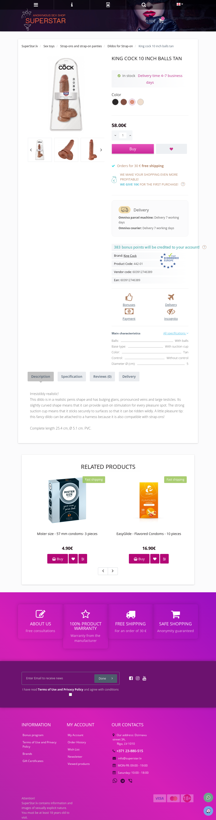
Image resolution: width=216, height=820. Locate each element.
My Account (75, 735)
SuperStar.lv (30, 46)
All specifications (175, 333)
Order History (77, 742)
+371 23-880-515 (128, 751)
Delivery (129, 376)
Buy (57, 558)
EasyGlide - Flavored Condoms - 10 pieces (148, 533)
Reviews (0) (102, 376)
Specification (71, 376)
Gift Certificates (33, 761)
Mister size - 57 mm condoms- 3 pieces (67, 533)
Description (40, 376)
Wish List (73, 749)
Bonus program (33, 735)
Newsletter (75, 757)
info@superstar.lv (127, 758)
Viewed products (79, 764)
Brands (27, 754)
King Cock (130, 256)
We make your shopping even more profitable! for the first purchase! (152, 179)
